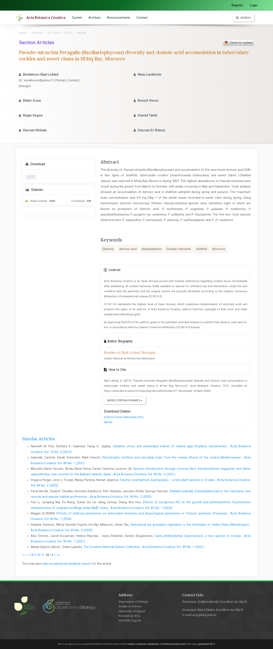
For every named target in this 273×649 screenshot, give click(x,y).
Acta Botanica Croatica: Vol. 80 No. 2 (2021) (144, 474)
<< (24, 555)
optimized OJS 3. (207, 644)
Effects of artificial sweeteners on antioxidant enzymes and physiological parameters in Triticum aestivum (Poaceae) (142, 513)
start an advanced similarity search (66, 563)
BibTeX (108, 422)
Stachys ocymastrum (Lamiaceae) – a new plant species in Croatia (168, 480)
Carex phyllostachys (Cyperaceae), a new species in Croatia (198, 536)
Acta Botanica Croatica (46, 17)
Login (254, 5)
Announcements (118, 17)
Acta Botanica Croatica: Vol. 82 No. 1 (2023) (141, 508)
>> (58, 555)
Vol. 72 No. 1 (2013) (60, 32)
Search (243, 17)
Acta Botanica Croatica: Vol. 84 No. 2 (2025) (120, 496)
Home (22, 32)
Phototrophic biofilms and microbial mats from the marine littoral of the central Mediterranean (172, 457)
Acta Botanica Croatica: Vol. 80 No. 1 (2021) (173, 547)
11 (43, 555)
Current (77, 17)
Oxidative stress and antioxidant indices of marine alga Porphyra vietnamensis (170, 446)
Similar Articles (38, 438)
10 (38, 555)
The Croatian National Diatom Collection (112, 547)
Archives (95, 17)
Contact (142, 17)
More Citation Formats (124, 400)
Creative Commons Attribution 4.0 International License (156, 644)
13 (51, 555)
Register (237, 5)
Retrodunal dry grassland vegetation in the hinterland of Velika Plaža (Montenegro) (190, 524)
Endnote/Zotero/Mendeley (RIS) (124, 417)
